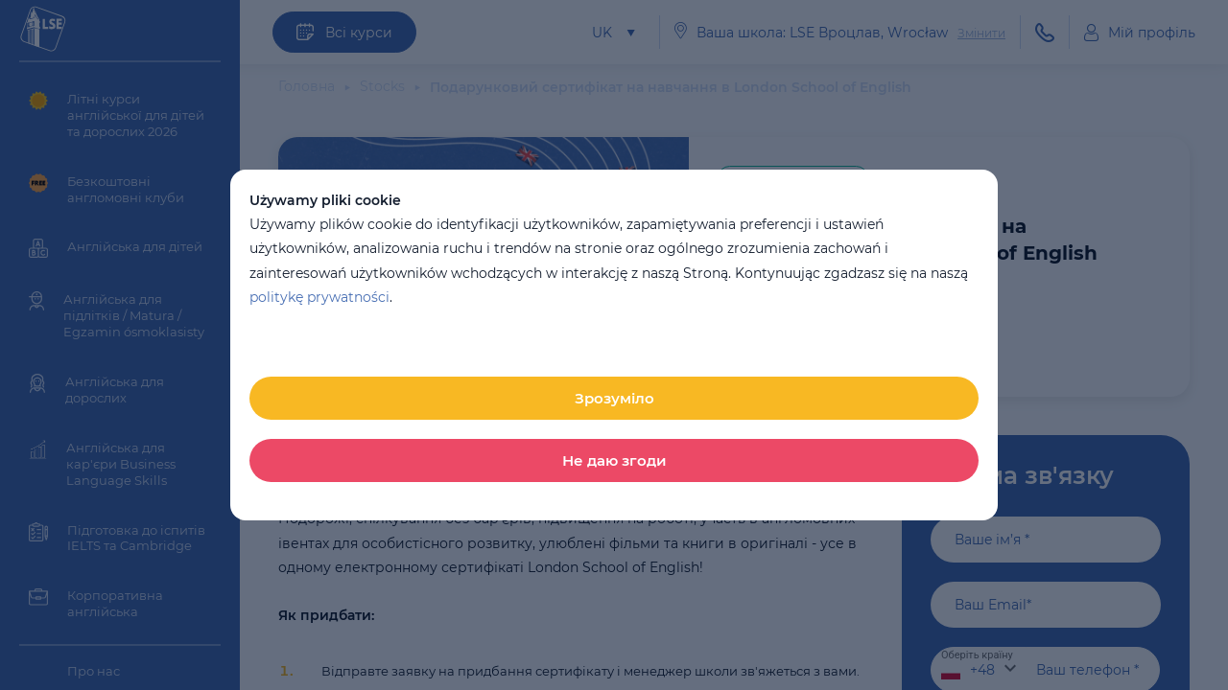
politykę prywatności (319, 297)
